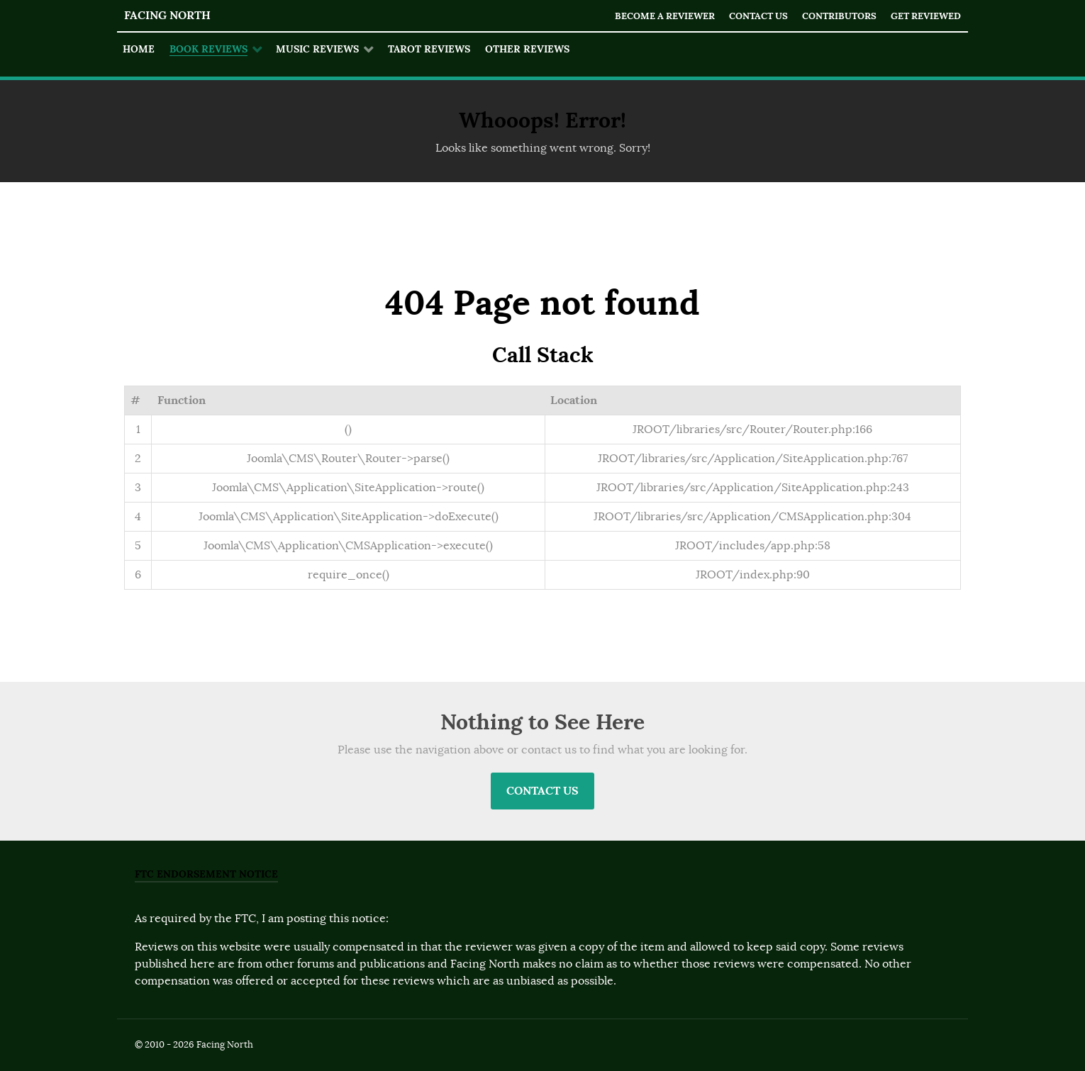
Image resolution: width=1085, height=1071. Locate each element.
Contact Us (758, 16)
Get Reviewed (926, 16)
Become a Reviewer (665, 16)
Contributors (839, 16)
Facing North (167, 15)
